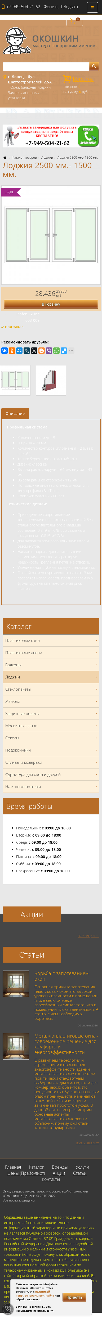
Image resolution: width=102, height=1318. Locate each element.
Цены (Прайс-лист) (26, 1173)
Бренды (60, 1167)
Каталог (36, 1167)
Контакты (51, 1179)
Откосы (51, 738)
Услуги (82, 1167)
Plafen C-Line (28, 313)
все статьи (85, 1142)
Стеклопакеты (51, 689)
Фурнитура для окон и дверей (51, 774)
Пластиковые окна (51, 640)
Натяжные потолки (51, 787)
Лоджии (47, 157)
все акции (86, 935)
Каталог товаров (24, 157)
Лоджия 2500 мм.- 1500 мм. (77, 157)
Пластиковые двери (51, 653)
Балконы (51, 665)
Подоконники (51, 750)
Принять (74, 1297)
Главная (13, 1167)
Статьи (80, 1173)
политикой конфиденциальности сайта (35, 1293)
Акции (59, 1173)
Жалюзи (51, 701)
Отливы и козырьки (51, 762)
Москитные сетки (51, 726)
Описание (15, 413)
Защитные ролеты (51, 714)
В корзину (51, 304)
